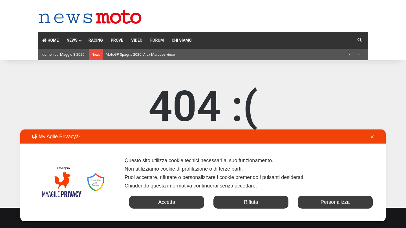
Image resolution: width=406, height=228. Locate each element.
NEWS (72, 40)
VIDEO (136, 40)
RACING (96, 40)
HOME (50, 40)
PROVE (117, 40)
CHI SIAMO (182, 40)
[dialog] (203, 175)
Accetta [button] (166, 202)
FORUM (157, 40)
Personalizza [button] (335, 202)
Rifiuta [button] (251, 202)
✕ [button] (372, 137)
